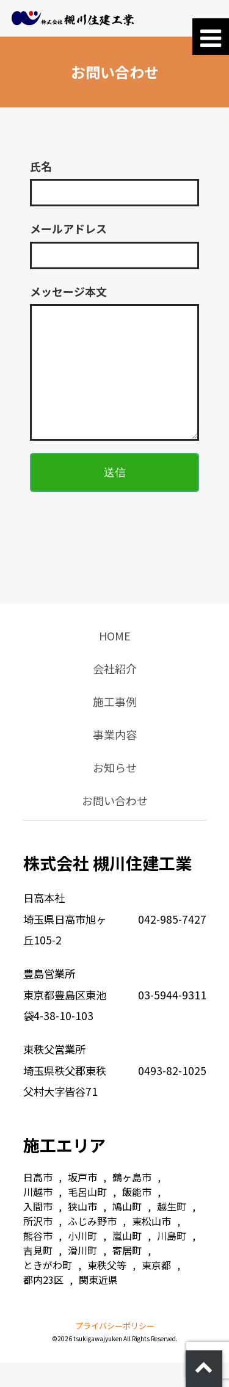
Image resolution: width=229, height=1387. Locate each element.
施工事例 (115, 726)
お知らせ (115, 791)
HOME (115, 660)
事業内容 (115, 758)
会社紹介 (115, 693)
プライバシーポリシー (114, 1350)
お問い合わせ (115, 824)
